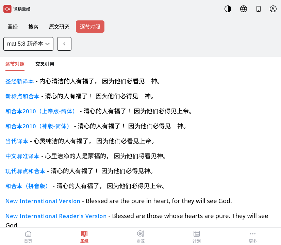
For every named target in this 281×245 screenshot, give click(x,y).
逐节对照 (90, 26)
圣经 (12, 26)
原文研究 (59, 26)
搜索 (33, 26)
